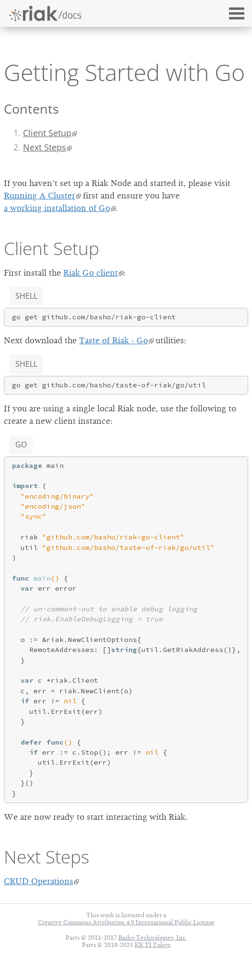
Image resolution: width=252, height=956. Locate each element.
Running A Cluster (39, 195)
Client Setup (47, 133)
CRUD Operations (38, 881)
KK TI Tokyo (153, 944)
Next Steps (44, 147)
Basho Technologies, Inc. (152, 937)
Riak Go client (90, 273)
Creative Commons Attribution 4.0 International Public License (126, 922)
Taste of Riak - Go (113, 340)
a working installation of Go (57, 208)
